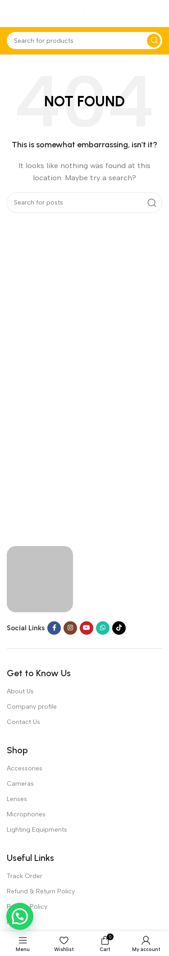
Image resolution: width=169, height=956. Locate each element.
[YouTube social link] (86, 628)
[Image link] (40, 578)
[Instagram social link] (70, 628)
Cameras (20, 784)
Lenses (17, 799)
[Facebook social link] (54, 628)
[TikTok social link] (119, 628)
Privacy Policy (27, 906)
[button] (19, 916)
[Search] (84, 40)
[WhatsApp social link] (103, 628)
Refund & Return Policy (41, 891)
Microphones (26, 814)
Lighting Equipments (37, 829)
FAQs (14, 922)
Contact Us (23, 722)
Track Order (24, 876)
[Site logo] (84, 13)
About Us (20, 691)
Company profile (32, 706)
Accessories (24, 768)
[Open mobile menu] (11, 14)
